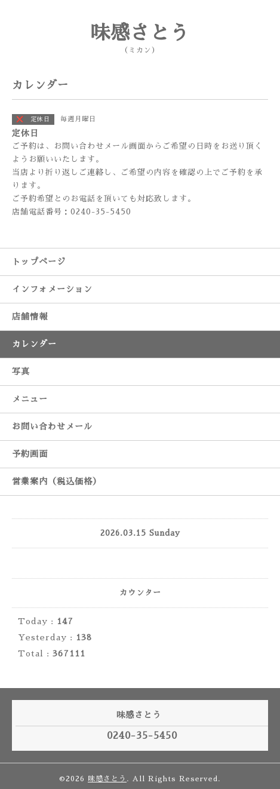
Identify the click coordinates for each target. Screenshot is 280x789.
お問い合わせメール (52, 426)
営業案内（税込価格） (56, 481)
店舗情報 (30, 316)
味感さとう (140, 32)
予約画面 (30, 454)
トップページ (39, 261)
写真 (21, 371)
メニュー (30, 399)
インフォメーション (52, 289)
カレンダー (34, 344)
